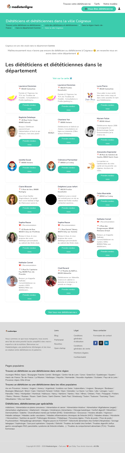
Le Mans (89, 391)
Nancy (54, 393)
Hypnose (108, 412)
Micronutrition (12, 418)
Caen (33, 391)
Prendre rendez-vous (29, 107)
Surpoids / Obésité (54, 423)
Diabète (23, 412)
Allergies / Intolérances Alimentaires (56, 410)
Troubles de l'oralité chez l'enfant (77, 423)
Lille (96, 391)
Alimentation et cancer (55, 407)
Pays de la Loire (110, 377)
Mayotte (60, 377)
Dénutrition (111, 410)
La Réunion (39, 377)
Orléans (91, 393)
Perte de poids (91, 418)
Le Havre (80, 391)
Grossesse (82, 412)
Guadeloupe (102, 374)
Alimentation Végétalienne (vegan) (101, 407)
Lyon (111, 391)
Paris (98, 393)
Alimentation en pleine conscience (30, 407)
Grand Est (91, 374)
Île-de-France (27, 377)
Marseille (9, 393)
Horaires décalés (95, 412)
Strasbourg (77, 396)
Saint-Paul (66, 396)
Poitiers (115, 393)
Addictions (9, 407)
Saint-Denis (42, 396)
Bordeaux (109, 388)
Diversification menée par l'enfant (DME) (45, 412)
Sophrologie (20, 423)
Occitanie (98, 377)
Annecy (40, 388)
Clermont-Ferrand (44, 391)
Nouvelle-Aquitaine (84, 377)
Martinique (50, 377)
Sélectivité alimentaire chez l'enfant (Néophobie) (89, 420)
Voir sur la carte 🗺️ (63, 78)
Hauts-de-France (12, 377)
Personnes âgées (76, 418)
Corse (82, 374)
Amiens (25, 388)
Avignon (89, 388)
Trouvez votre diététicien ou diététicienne (23, 25)
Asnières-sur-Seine (64, 388)
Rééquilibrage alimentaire (31, 420)
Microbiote (114, 415)
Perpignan (106, 393)
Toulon (86, 396)
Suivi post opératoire (36, 423)
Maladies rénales (101, 415)
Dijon (63, 391)
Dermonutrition (12, 412)
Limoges (103, 391)
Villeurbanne (10, 399)
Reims (9, 396)
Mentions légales (81, 353)
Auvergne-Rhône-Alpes (15, 374)
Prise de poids (105, 418)
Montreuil (36, 393)
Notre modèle (110, 3)
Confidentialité (80, 357)
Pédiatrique (62, 418)
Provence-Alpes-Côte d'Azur (17, 380)
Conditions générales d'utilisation (78, 338)
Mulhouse (46, 393)
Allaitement (34, 410)
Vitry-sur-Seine (24, 399)
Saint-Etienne (54, 396)
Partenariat (59, 340)
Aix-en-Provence (12, 388)
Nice (77, 393)
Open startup (59, 348)
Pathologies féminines (46, 418)
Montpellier (26, 393)
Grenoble (71, 391)
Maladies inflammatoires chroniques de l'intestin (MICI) (70, 415)
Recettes (58, 344)
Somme (51, 45)
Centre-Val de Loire (70, 374)
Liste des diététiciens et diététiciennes (61, 25)
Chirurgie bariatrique (81, 410)
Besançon (99, 388)
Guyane (111, 374)
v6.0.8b (96, 446)
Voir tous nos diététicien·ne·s (62, 312)
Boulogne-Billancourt (14, 391)
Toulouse (94, 396)
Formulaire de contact (102, 335)
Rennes (16, 396)
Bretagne (56, 374)
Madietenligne (51, 446)
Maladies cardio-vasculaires (33, 415)
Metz (17, 393)
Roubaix (24, 396)
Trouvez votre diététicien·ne (77, 3)
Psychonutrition (11, 420)
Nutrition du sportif (27, 418)
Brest (27, 391)
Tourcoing (104, 396)
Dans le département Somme (28, 28)
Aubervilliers (79, 388)
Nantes (71, 393)
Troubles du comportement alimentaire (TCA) (87, 426)
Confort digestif (98, 410)
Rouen (32, 396)
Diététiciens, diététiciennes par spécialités (27, 403)
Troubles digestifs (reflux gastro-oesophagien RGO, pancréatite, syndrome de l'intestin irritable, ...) (59, 424)
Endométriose (70, 412)
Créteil (56, 391)
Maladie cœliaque (12, 415)
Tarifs (97, 3)
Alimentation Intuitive (76, 407)
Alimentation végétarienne (16, 410)
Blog (56, 335)
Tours (111, 396)
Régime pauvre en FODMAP (55, 420)
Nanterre (62, 393)
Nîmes (83, 393)
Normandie (69, 377)
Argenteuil (49, 388)
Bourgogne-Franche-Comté (39, 374)
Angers (33, 388)
